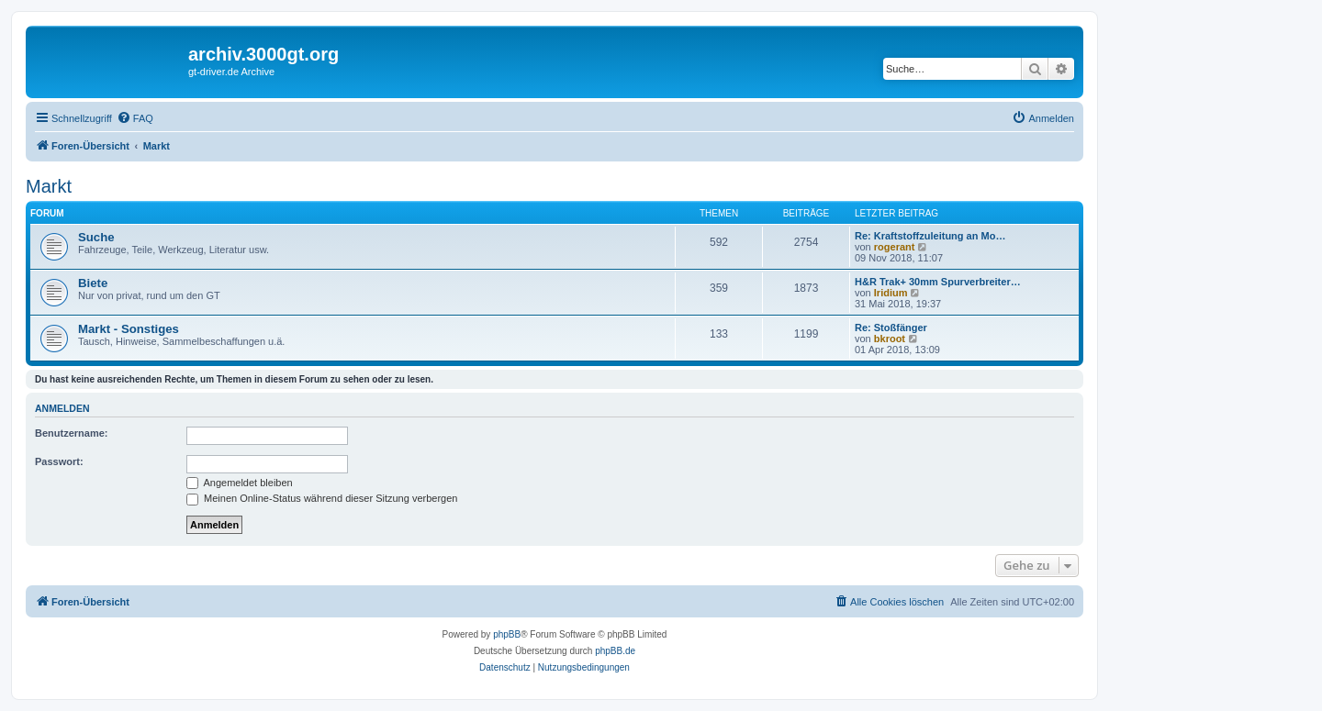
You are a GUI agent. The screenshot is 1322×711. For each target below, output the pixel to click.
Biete (92, 283)
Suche (96, 237)
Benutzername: (71, 433)
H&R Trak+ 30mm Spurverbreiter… (938, 281)
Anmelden (62, 408)
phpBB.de (615, 651)
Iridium (891, 292)
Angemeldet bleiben (239, 482)
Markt (49, 186)
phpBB (507, 634)
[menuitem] (135, 118)
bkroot (889, 338)
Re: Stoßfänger (891, 327)
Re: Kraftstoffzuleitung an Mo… (930, 235)
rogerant (894, 246)
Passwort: (59, 461)
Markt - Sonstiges (128, 329)
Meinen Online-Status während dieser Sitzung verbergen (321, 498)
